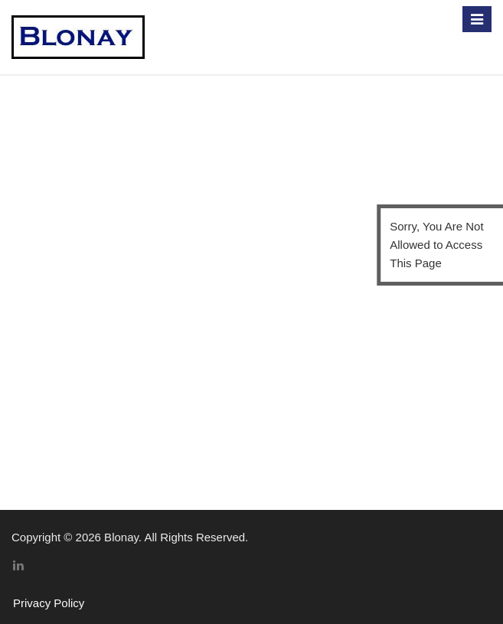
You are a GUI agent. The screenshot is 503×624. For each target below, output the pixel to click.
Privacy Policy (48, 602)
